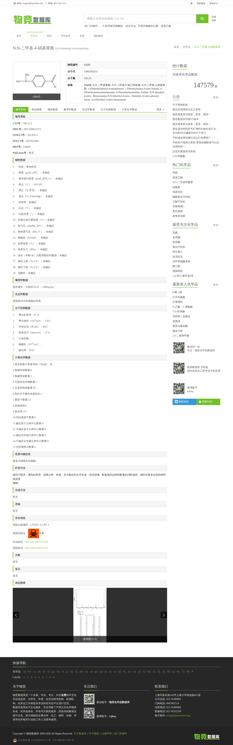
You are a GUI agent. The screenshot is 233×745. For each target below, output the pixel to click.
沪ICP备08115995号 (63, 740)
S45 (32, 542)
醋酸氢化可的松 (181, 197)
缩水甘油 (130, 26)
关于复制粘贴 (180, 104)
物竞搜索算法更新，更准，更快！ (192, 114)
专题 (82, 35)
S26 (27, 542)
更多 (160, 109)
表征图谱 (36, 109)
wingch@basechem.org (32, 3)
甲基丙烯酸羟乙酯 (148, 26)
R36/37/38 (42, 548)
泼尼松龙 (178, 256)
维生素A (177, 251)
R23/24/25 (30, 548)
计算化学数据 (129, 109)
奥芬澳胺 (178, 211)
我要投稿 (182, 401)
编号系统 (20, 109)
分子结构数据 (108, 109)
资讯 (49, 35)
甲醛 (175, 172)
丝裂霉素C (178, 206)
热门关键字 (120, 733)
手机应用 (65, 35)
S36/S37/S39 (41, 542)
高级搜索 (214, 19)
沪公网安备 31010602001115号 (32, 740)
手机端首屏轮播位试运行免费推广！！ (194, 137)
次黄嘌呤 (178, 302)
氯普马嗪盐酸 (180, 326)
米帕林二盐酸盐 (181, 316)
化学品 (33, 35)
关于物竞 (94, 733)
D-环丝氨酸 (179, 297)
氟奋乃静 (178, 331)
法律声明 (107, 733)
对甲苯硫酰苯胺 (181, 261)
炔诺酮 (176, 242)
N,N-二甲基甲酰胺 (183, 182)
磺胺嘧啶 (178, 271)
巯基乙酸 (166, 26)
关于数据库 (80, 733)
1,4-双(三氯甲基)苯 (183, 275)
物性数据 (53, 109)
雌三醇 (176, 266)
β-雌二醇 (177, 292)
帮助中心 (214, 3)
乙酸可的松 (179, 201)
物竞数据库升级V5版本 (186, 119)
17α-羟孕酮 (179, 311)
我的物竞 (201, 3)
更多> (216, 97)
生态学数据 (88, 109)
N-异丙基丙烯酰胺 (112, 26)
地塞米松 (178, 192)
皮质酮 (176, 237)
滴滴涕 (176, 321)
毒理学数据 (70, 109)
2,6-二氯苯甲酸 (181, 335)
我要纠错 (205, 401)
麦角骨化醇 (179, 216)
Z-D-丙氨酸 (179, 156)
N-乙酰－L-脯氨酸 (183, 306)
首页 (18, 35)
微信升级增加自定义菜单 (187, 109)
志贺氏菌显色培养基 (184, 151)
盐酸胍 (176, 187)
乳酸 (175, 232)
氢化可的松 (179, 247)
